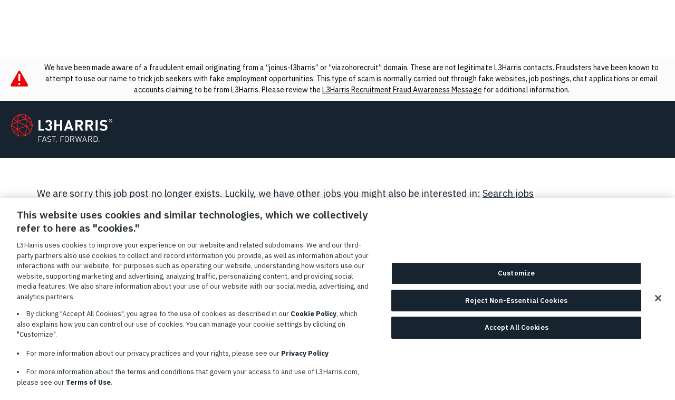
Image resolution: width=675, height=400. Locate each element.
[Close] (658, 303)
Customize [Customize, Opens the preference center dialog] (516, 278)
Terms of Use (88, 387)
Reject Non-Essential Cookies (516, 305)
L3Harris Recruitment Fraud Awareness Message (402, 89)
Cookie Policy (313, 318)
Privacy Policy (305, 358)
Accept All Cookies (516, 332)
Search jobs (508, 193)
